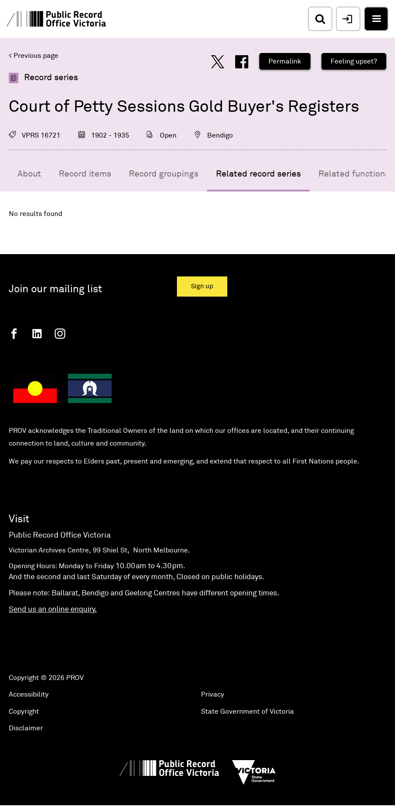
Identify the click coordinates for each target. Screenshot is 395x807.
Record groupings (163, 174)
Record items (85, 174)
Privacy (212, 694)
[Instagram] (60, 333)
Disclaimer (26, 728)
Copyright (24, 711)
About (29, 174)
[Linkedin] (37, 333)
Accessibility (29, 694)
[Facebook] (14, 333)
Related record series (258, 174)
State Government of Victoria (247, 711)
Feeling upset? (354, 61)
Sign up (202, 286)
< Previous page (33, 55)
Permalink (284, 61)
